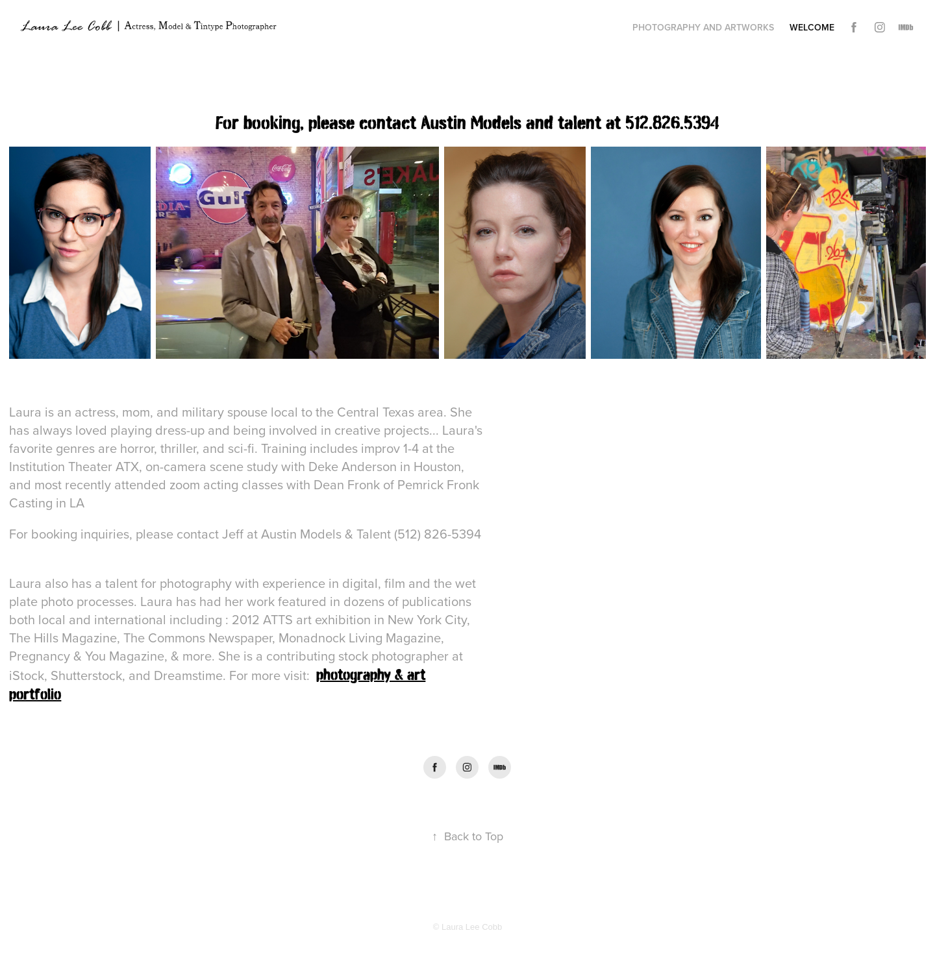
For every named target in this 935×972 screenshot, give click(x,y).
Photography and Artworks (703, 27)
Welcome (812, 27)
